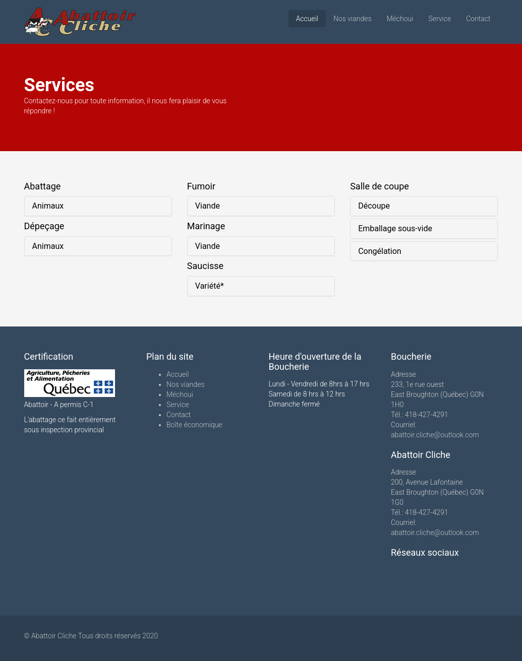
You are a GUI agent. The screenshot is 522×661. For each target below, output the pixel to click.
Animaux (48, 206)
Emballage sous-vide (395, 228)
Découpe (374, 206)
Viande (207, 206)
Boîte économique (194, 425)
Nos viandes (352, 19)
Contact (478, 19)
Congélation (379, 251)
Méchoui (400, 19)
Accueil (307, 19)
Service (439, 19)
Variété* (209, 286)
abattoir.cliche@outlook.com (435, 435)
